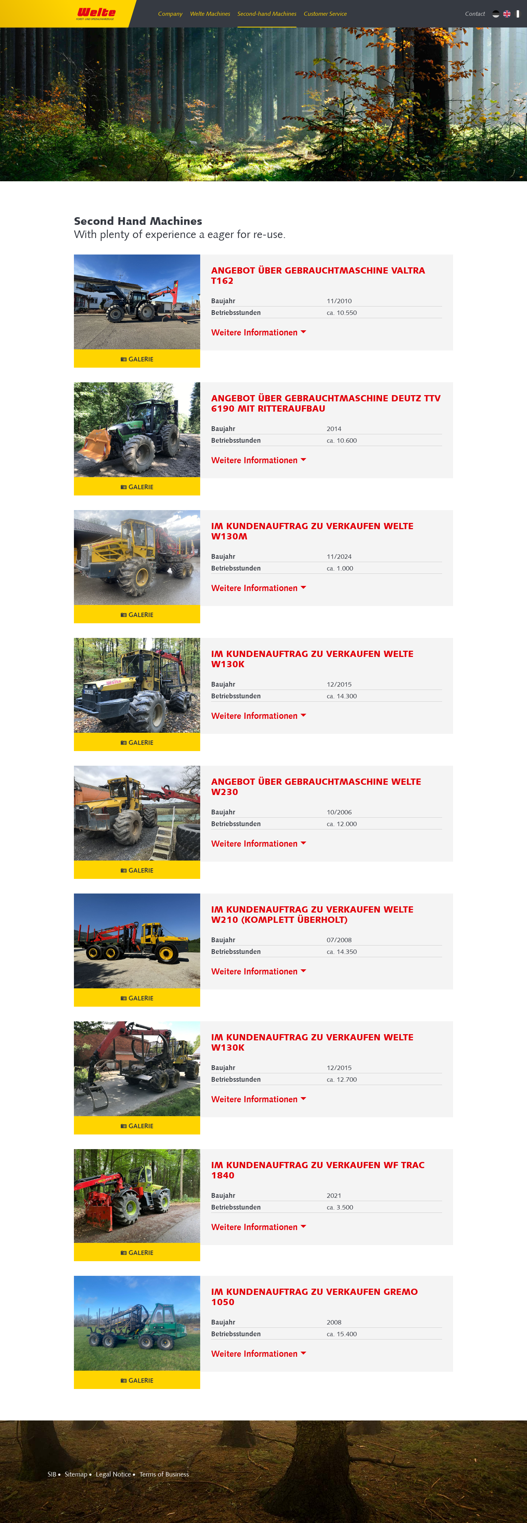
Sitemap (76, 1474)
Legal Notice (113, 1474)
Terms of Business (164, 1474)
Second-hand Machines (267, 13)
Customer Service (325, 13)
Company (170, 13)
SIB (52, 1474)
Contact (475, 13)
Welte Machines (210, 13)
